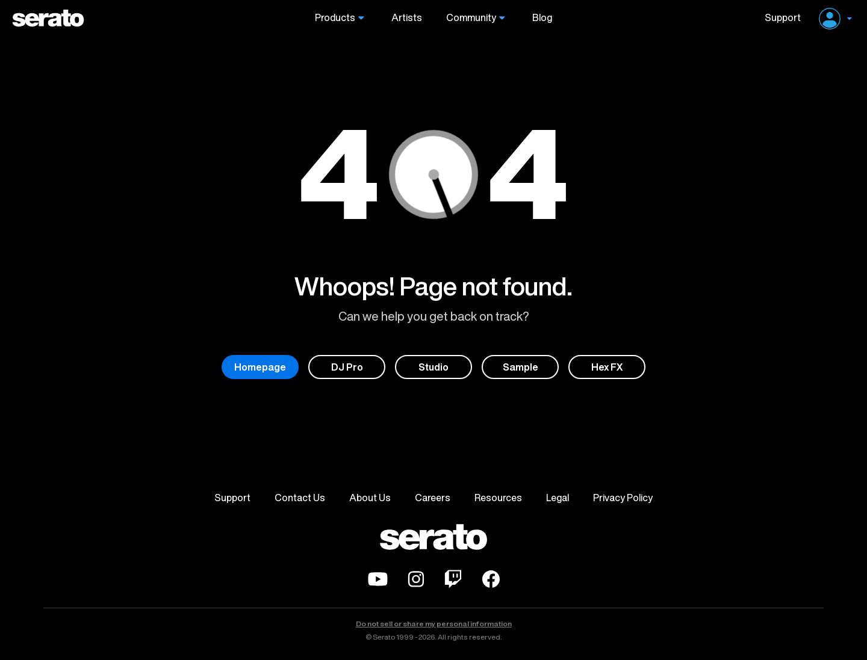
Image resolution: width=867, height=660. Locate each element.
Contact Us (300, 497)
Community (471, 17)
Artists (406, 17)
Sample (520, 367)
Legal (557, 497)
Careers (432, 497)
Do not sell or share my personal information (434, 624)
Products (335, 17)
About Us (370, 497)
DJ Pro (347, 367)
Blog (542, 17)
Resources (498, 497)
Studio (433, 367)
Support (778, 17)
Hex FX (607, 367)
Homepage (260, 367)
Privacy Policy (623, 497)
